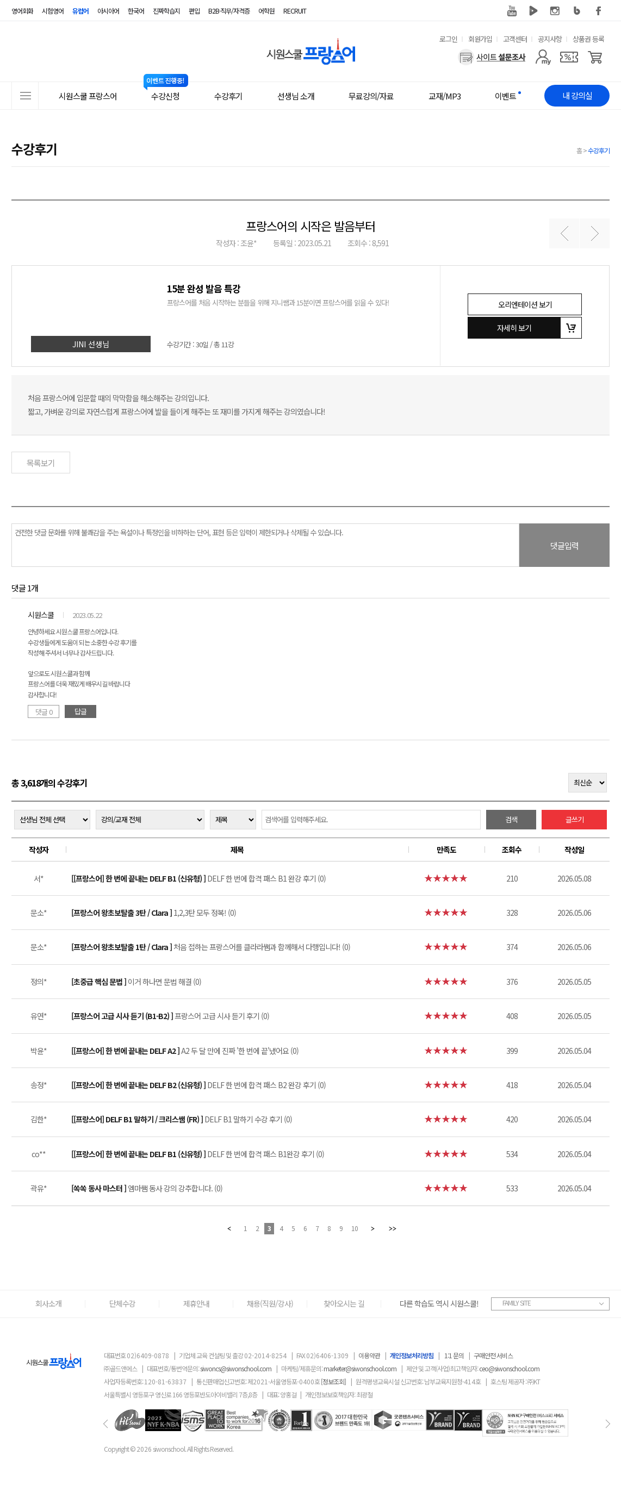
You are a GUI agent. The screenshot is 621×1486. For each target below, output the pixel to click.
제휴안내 (196, 1303)
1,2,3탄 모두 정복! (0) (153, 912)
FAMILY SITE (516, 1302)
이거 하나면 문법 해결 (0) (136, 981)
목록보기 (41, 463)
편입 (194, 10)
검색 (511, 819)
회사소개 (48, 1303)
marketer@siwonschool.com (360, 1368)
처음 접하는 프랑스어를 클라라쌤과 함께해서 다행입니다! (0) (210, 946)
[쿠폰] (569, 57)
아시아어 (108, 10)
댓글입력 (564, 545)
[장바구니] (595, 57)
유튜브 (512, 11)
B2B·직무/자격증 (229, 10)
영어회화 (22, 10)
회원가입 (480, 39)
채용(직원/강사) (270, 1303)
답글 (80, 711)
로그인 (448, 39)
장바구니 (571, 328)
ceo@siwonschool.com (509, 1368)
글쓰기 (574, 819)
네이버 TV (533, 11)
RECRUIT (294, 10)
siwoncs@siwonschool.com (235, 1368)
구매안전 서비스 (493, 1355)
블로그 (577, 11)
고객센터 (515, 39)
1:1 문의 (454, 1355)
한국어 (136, 10)
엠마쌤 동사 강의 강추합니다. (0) (146, 1188)
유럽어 (80, 10)
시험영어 (53, 10)
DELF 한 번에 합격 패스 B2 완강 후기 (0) (198, 1084)
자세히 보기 (514, 327)
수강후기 (599, 150)
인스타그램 (555, 11)
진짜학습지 (166, 10)
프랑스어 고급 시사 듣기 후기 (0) (170, 1015)
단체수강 (122, 1303)
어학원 (266, 10)
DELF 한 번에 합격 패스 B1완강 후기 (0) (197, 1153)
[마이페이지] (543, 57)
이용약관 (369, 1355)
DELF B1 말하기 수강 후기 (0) (181, 1119)
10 (354, 1228)
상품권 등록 (588, 39)
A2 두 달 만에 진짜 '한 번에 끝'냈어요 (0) (185, 1050)
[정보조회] (333, 1381)
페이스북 (599, 11)
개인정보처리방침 (411, 1355)
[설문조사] (492, 57)
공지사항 (550, 39)
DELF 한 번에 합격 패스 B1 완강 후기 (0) (198, 878)
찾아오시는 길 (344, 1303)
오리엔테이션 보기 (525, 304)
